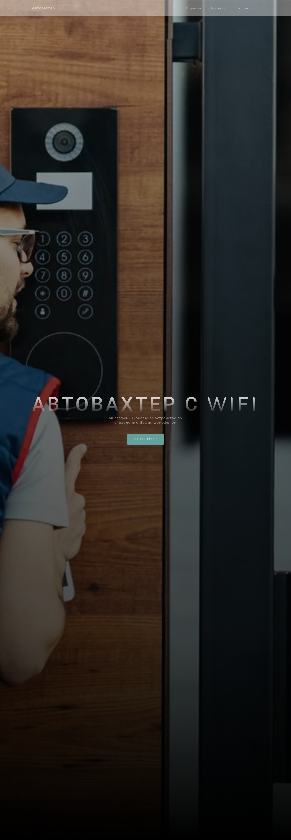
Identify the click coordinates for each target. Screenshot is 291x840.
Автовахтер (43, 8)
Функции (218, 8)
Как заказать (244, 8)
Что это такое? (145, 439)
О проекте (194, 8)
